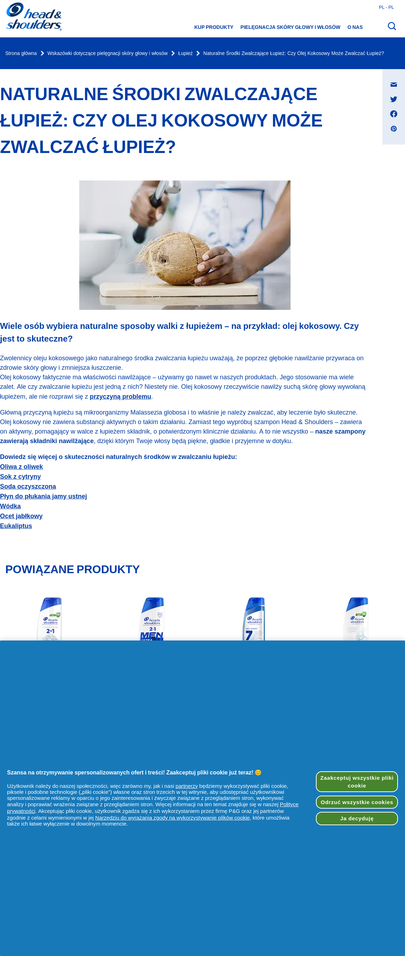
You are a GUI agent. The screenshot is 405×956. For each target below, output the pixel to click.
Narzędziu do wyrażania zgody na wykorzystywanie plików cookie (172, 817)
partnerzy (186, 786)
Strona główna (21, 53)
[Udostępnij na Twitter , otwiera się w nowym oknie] (393, 99)
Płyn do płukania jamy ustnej (43, 496)
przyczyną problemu (120, 396)
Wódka (10, 506)
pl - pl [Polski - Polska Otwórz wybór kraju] (386, 7)
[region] (202, 798)
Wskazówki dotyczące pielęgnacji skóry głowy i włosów (108, 53)
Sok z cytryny (20, 476)
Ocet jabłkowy (21, 516)
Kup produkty (213, 27)
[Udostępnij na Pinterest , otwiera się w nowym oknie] (393, 128)
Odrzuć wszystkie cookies (357, 802)
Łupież (185, 53)
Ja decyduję (357, 818)
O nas (355, 27)
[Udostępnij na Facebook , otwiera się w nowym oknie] (393, 113)
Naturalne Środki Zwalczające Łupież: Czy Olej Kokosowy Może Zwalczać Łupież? (293, 53)
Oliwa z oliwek (21, 466)
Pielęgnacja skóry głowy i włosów (291, 27)
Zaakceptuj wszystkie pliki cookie (356, 781)
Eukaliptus (16, 526)
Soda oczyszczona (28, 486)
